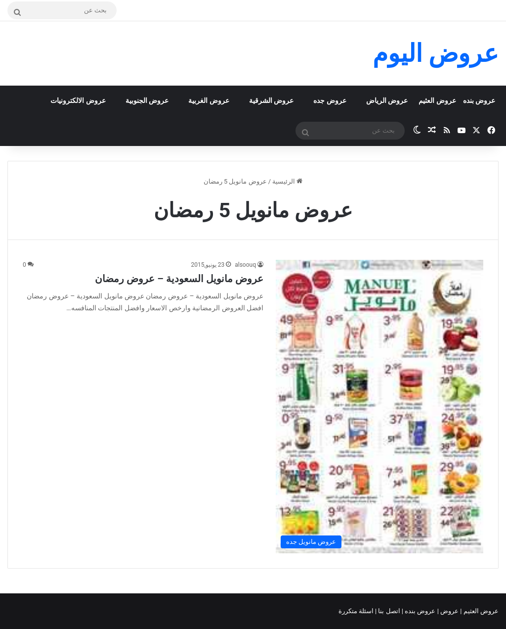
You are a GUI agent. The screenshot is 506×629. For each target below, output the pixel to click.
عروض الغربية (208, 100)
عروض (449, 611)
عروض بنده (479, 100)
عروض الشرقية (271, 100)
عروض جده (329, 100)
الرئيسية (287, 181)
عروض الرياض (387, 100)
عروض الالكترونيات (77, 100)
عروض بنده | (419, 611)
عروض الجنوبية (147, 100)
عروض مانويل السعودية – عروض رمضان (179, 279)
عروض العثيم (437, 100)
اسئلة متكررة (356, 611)
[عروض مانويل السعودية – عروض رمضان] (379, 406)
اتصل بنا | (388, 611)
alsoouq (245, 264)
